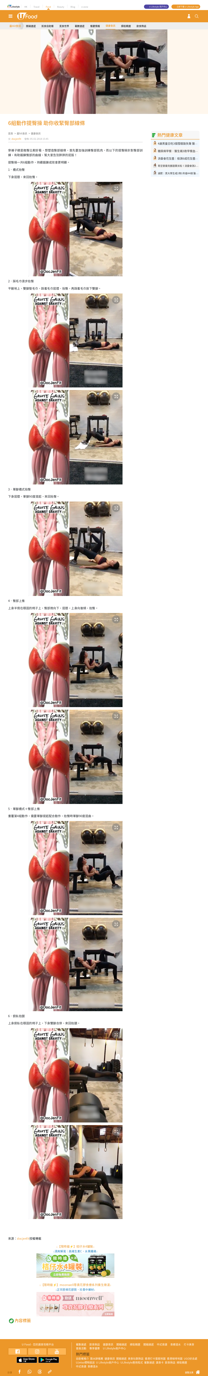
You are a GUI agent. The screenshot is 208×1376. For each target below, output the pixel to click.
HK (25, 6)
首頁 (10, 133)
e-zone (84, 6)
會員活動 (81, 1348)
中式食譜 (162, 1344)
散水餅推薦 (96, 1358)
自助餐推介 (82, 1358)
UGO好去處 (190, 1358)
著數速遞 (79, 26)
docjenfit (16, 138)
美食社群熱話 (135, 1358)
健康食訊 (110, 25)
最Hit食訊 (15, 26)
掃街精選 (126, 26)
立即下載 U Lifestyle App (188, 6)
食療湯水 (175, 1344)
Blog (73, 6)
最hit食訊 (22, 133)
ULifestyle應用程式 (131, 1362)
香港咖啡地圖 (174, 1358)
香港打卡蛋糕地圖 (155, 1358)
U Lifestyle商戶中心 (114, 1348)
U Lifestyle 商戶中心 (158, 6)
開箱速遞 (31, 26)
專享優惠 (94, 1348)
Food (48, 6)
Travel (36, 6)
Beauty (60, 6)
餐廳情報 (95, 26)
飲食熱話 (141, 26)
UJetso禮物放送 (85, 1362)
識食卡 (160, 1362)
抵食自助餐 (47, 26)
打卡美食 (189, 1344)
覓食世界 (64, 26)
